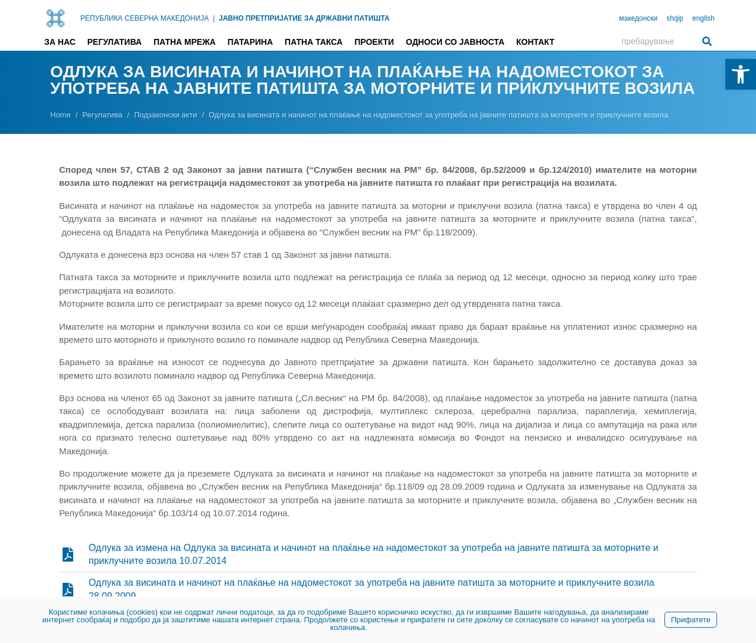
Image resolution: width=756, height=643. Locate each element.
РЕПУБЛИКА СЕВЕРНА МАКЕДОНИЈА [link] (144, 18)
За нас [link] (60, 42)
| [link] (213, 18)
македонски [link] (638, 18)
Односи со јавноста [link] (455, 42)
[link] (740, 74)
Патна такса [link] (314, 42)
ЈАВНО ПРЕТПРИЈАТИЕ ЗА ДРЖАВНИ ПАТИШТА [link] (304, 18)
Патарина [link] (250, 42)
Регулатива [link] (114, 42)
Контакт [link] (535, 42)
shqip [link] (674, 18)
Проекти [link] (374, 42)
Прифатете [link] (691, 619)
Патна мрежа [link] (185, 42)
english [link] (703, 18)
